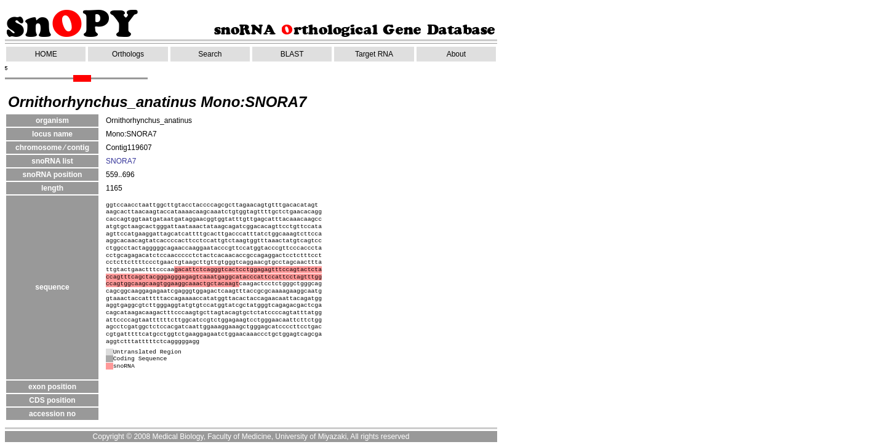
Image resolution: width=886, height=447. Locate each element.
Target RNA (374, 54)
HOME (46, 54)
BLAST (292, 54)
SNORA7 (121, 161)
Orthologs (128, 54)
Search (210, 54)
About (456, 54)
